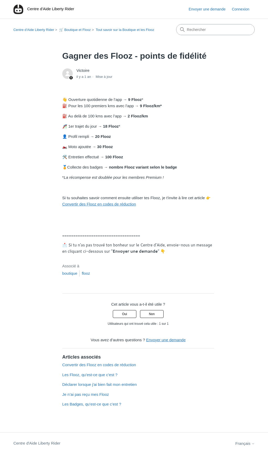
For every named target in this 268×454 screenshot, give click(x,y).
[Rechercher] (215, 29)
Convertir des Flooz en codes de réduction (99, 204)
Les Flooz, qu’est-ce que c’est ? (90, 374)
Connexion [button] (240, 9)
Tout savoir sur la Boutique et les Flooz (125, 30)
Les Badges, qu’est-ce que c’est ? (91, 404)
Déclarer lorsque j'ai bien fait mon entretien (99, 384)
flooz (86, 273)
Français (245, 443)
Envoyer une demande (207, 9)
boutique (69, 273)
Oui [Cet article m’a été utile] (124, 314)
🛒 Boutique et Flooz (75, 30)
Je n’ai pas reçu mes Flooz (85, 394)
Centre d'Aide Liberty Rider (33, 30)
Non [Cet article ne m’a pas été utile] (152, 314)
